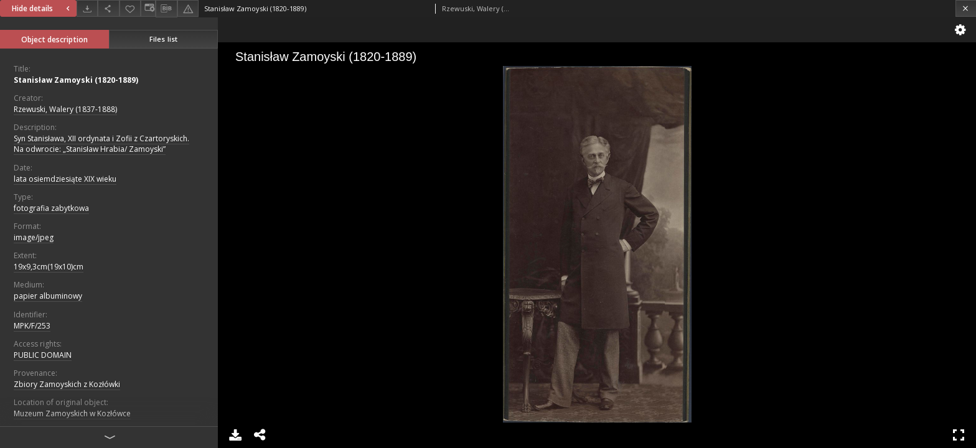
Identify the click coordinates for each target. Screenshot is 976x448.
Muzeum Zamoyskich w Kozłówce (72, 413)
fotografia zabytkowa (51, 208)
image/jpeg (34, 237)
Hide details (42, 8)
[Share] (108, 8)
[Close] (965, 8)
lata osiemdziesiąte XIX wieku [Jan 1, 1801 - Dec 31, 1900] (65, 179)
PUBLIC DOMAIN (43, 355)
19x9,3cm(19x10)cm (48, 266)
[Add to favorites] (130, 8)
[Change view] (148, 8)
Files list (163, 39)
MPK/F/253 (32, 325)
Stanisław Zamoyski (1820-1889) (76, 80)
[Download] (87, 8)
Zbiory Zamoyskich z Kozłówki (67, 384)
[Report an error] (188, 8)
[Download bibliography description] (166, 8)
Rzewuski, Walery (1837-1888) (65, 109)
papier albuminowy (48, 296)
